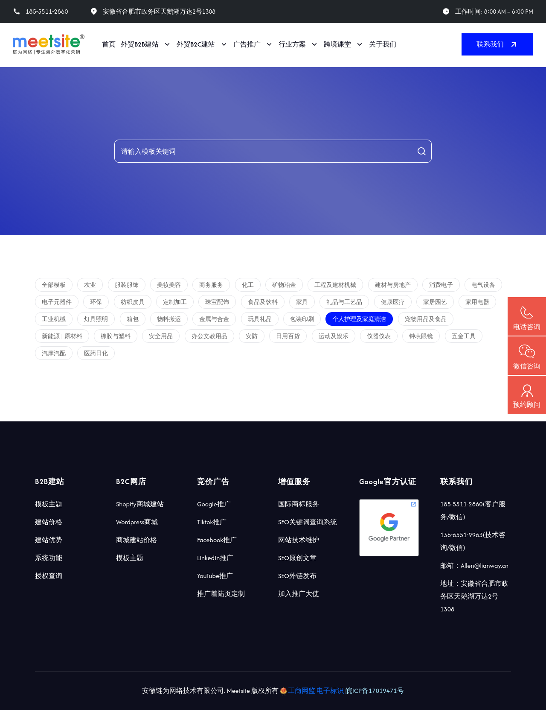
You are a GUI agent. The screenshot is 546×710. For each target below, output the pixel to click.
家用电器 (477, 302)
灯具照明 (96, 319)
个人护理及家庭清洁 (359, 319)
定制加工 (175, 302)
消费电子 (441, 285)
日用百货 (288, 336)
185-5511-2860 (47, 11)
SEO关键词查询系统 (307, 521)
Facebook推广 (217, 539)
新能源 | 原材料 (62, 336)
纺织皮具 (133, 302)
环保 (96, 302)
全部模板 (54, 285)
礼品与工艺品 (344, 302)
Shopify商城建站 (140, 504)
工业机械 (54, 319)
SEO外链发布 (297, 575)
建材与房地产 (393, 285)
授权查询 (48, 575)
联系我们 (497, 44)
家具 (302, 302)
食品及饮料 (263, 302)
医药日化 (96, 353)
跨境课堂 (337, 44)
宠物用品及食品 (426, 319)
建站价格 (48, 521)
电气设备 (483, 285)
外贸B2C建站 (196, 44)
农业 (90, 285)
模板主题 (48, 504)
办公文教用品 (209, 336)
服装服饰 (127, 285)
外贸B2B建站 (140, 44)
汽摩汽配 (54, 353)
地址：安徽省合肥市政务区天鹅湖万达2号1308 (474, 596)
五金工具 (464, 336)
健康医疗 (393, 302)
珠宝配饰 (217, 302)
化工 (248, 285)
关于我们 (382, 44)
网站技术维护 (298, 539)
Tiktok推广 (212, 521)
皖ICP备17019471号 (375, 690)
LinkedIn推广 (215, 557)
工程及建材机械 (335, 285)
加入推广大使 (298, 593)
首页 (109, 44)
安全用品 (161, 336)
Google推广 (214, 504)
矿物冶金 (284, 285)
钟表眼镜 (421, 336)
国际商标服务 (298, 504)
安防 (252, 336)
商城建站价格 (136, 539)
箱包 (133, 319)
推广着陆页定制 (221, 593)
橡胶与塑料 (116, 336)
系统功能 (48, 557)
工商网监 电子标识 (313, 690)
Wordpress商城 (137, 521)
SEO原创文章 (297, 557)
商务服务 (211, 285)
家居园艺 (435, 302)
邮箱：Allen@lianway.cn (474, 565)
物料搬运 (169, 319)
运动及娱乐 (334, 336)
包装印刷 (302, 319)
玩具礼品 (260, 319)
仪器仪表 (379, 336)
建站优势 (48, 539)
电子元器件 (57, 302)
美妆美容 (169, 285)
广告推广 (247, 44)
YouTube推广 (215, 575)
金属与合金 (214, 319)
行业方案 (292, 44)
